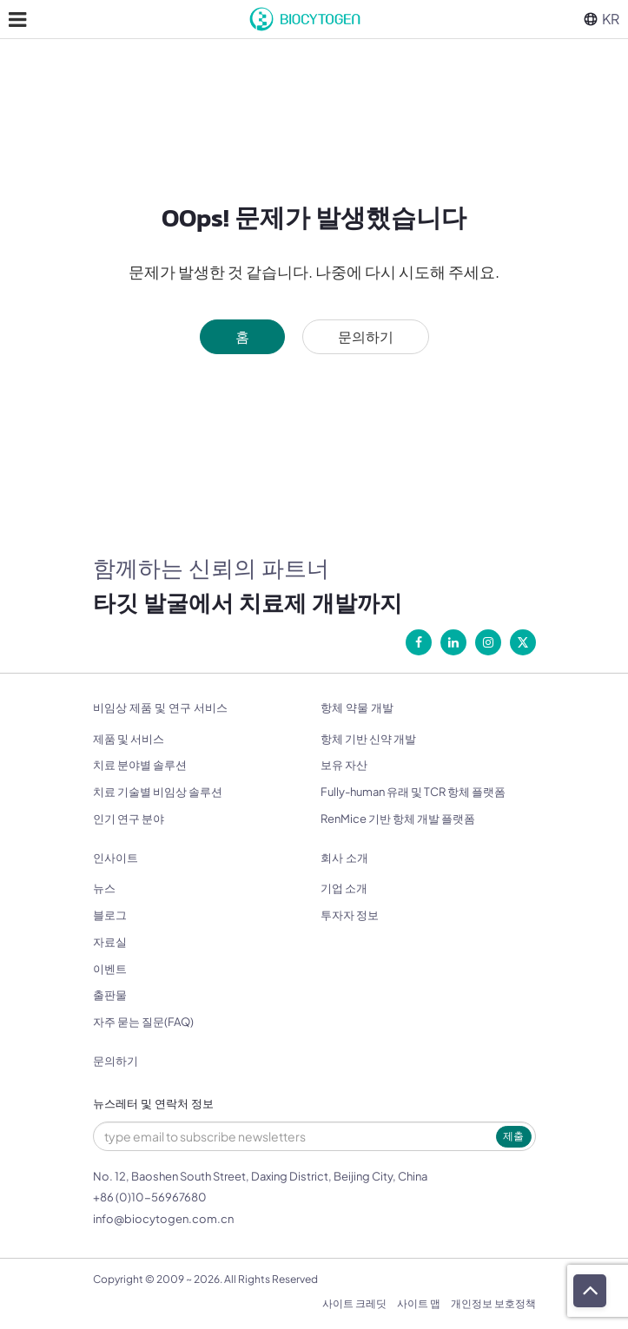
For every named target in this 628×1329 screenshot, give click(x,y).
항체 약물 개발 (357, 708)
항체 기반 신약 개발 (368, 739)
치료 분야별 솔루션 (140, 765)
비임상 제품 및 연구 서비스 (160, 708)
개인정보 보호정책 (493, 1303)
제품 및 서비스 (128, 739)
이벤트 (110, 969)
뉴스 (104, 888)
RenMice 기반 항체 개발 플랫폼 (398, 819)
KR (601, 19)
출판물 (110, 995)
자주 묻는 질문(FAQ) (143, 1022)
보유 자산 (344, 765)
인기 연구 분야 (128, 819)
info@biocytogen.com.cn (163, 1219)
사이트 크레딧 (354, 1303)
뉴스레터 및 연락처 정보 (153, 1103)
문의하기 (365, 336)
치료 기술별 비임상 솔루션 (157, 792)
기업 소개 (344, 888)
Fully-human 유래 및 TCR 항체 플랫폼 (413, 792)
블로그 (110, 915)
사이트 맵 (418, 1303)
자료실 (110, 942)
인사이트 (115, 858)
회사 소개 (344, 858)
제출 (513, 1135)
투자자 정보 (350, 915)
